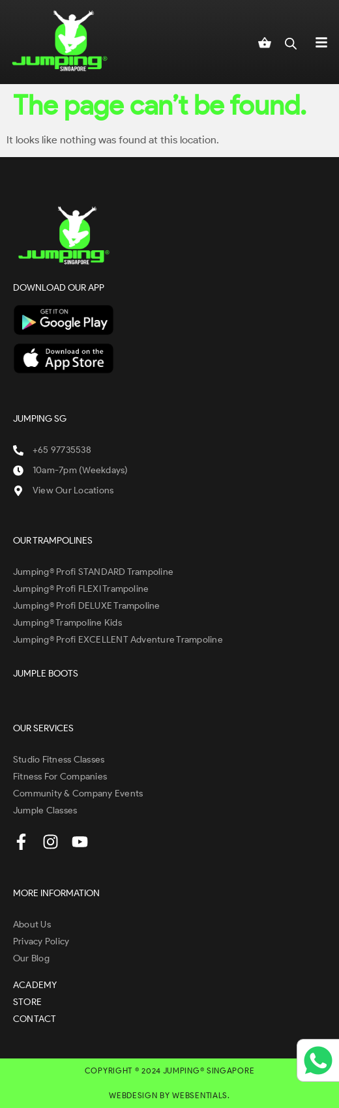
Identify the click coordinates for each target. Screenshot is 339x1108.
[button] (321, 41)
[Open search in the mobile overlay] (290, 41)
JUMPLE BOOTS (45, 673)
